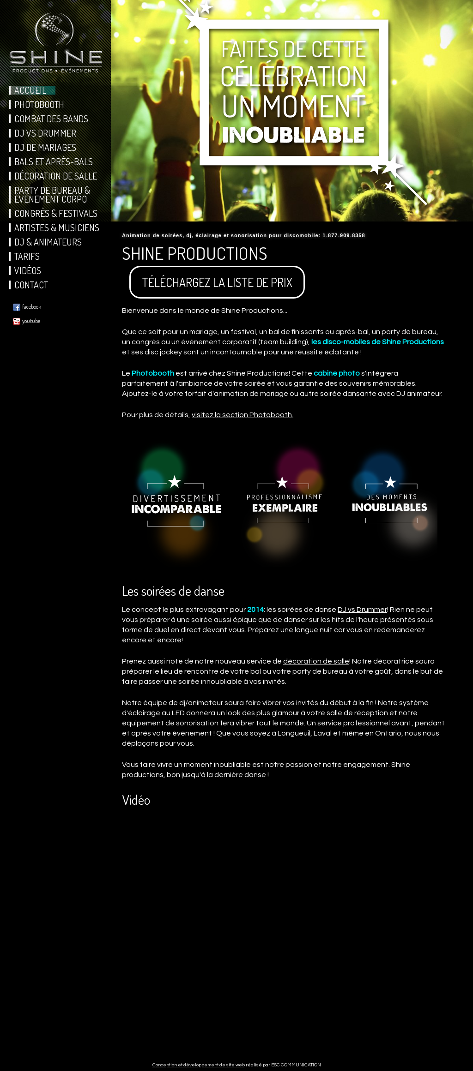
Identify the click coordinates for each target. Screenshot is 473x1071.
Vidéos (27, 270)
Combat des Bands (51, 118)
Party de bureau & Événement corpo (52, 194)
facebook (27, 307)
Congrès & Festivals (55, 213)
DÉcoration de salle (55, 176)
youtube (26, 321)
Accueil (30, 90)
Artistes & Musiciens (56, 227)
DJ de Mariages (45, 147)
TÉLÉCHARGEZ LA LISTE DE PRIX (217, 282)
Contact (31, 285)
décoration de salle (316, 661)
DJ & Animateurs (48, 242)
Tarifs (27, 256)
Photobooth (39, 104)
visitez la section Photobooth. (242, 415)
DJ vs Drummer (45, 133)
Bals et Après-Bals (53, 161)
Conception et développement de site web (198, 1065)
